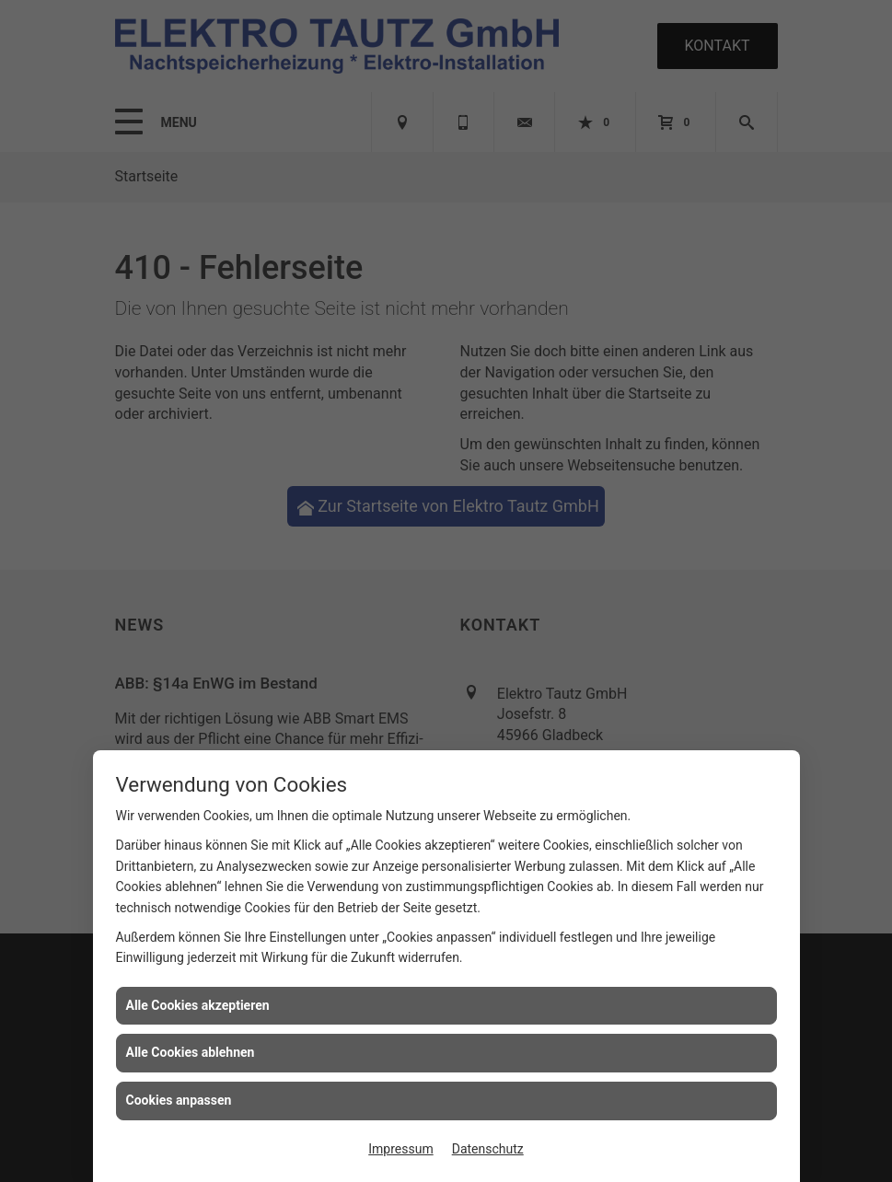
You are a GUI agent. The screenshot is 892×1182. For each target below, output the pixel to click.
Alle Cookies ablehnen (190, 1052)
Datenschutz (488, 1148)
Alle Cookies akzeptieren (198, 1005)
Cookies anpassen (179, 1100)
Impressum (400, 1148)
